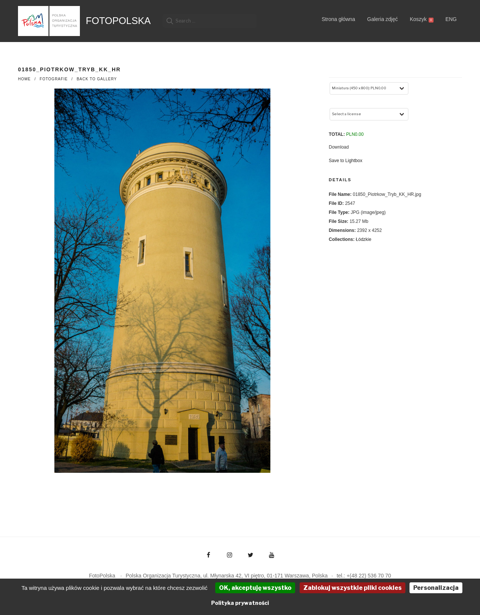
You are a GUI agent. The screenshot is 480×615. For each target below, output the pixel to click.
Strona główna (339, 19)
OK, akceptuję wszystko (255, 587)
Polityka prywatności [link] (240, 603)
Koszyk (422, 19)
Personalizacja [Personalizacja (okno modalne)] (436, 587)
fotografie (54, 79)
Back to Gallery (96, 79)
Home (24, 79)
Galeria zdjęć (382, 19)
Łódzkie (363, 239)
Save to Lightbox (345, 160)
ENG (451, 19)
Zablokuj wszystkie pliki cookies (352, 587)
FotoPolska (118, 20)
